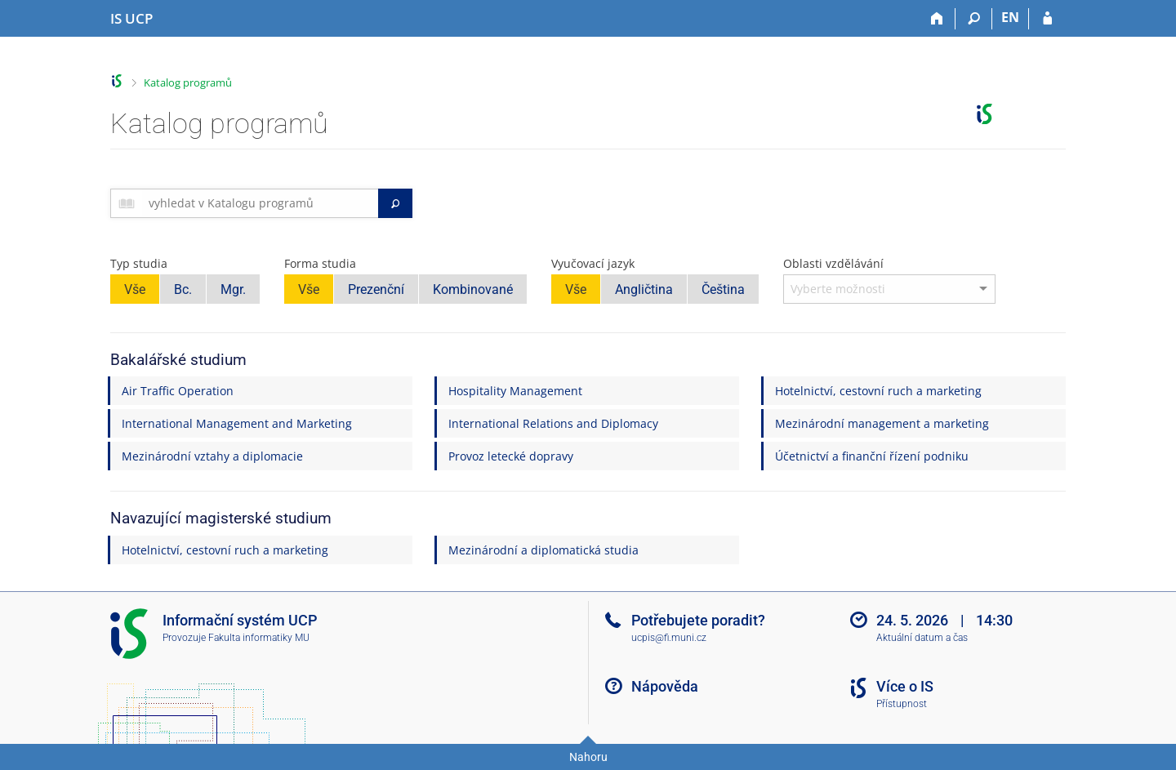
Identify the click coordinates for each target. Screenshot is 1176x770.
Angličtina (644, 289)
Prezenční (376, 289)
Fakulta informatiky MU (259, 637)
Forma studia (320, 263)
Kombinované (473, 289)
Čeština (723, 289)
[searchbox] (260, 203)
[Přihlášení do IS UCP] (1047, 18)
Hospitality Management (515, 390)
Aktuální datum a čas (922, 637)
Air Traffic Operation (178, 390)
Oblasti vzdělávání (833, 263)
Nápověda (664, 686)
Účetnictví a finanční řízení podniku (872, 456)
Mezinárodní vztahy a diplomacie (212, 456)
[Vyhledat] (395, 203)
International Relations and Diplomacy (553, 423)
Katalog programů (188, 82)
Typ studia (138, 263)
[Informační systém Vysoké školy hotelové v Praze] (131, 18)
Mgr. (233, 289)
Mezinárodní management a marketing (882, 423)
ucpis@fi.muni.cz (668, 637)
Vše (134, 289)
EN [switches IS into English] (1010, 17)
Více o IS (904, 686)
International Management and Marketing (237, 423)
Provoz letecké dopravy (510, 456)
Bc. (183, 289)
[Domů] (937, 18)
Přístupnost (901, 704)
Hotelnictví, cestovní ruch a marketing (878, 390)
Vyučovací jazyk (593, 263)
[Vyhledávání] (974, 18)
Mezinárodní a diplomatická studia (543, 550)
